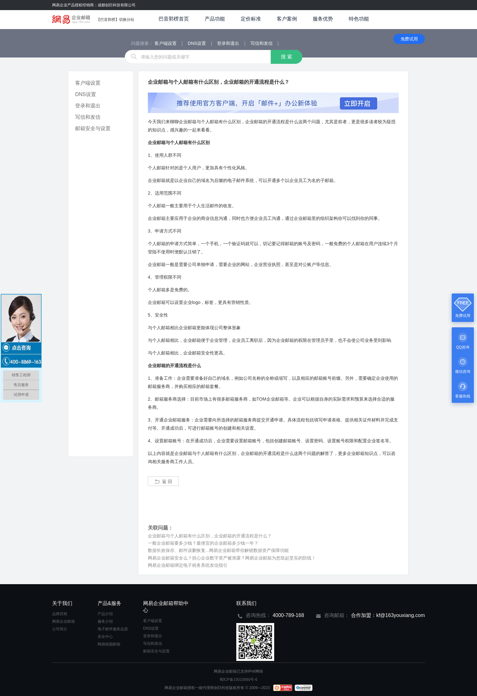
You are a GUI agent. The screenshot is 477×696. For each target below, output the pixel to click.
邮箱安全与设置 (93, 128)
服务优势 (323, 18)
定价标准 (251, 18)
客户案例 (287, 18)
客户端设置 (87, 83)
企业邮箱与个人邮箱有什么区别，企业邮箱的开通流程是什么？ (210, 535)
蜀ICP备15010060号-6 (238, 679)
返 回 (163, 481)
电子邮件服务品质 (113, 629)
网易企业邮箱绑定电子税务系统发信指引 (187, 565)
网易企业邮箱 (63, 621)
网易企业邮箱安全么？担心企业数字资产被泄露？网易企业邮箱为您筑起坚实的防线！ (232, 557)
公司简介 (59, 629)
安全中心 (105, 636)
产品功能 (215, 18)
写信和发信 (87, 117)
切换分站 (126, 19)
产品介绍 (105, 614)
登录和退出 (87, 105)
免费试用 (409, 38)
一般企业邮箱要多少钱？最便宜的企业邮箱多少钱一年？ (203, 543)
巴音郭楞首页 (174, 18)
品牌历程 (59, 614)
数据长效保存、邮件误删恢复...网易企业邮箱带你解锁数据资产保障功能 (218, 550)
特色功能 (359, 18)
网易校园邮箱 (109, 644)
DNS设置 (85, 94)
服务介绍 (105, 621)
